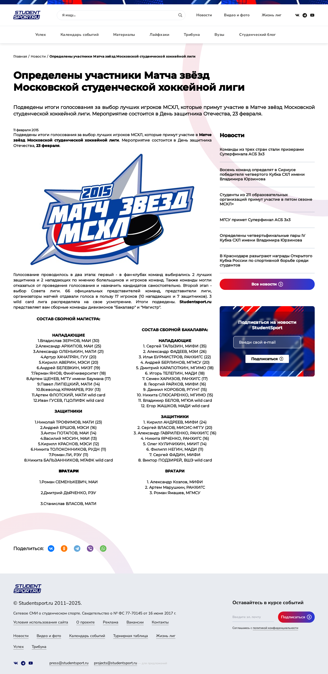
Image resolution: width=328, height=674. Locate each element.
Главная (20, 56)
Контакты (160, 622)
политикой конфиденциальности (275, 628)
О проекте (85, 622)
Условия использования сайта (40, 622)
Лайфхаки (159, 34)
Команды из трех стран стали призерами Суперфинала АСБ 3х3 (262, 151)
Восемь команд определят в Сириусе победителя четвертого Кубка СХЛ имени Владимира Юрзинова (262, 174)
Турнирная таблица (130, 635)
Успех (40, 34)
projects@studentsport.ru (115, 663)
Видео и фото (237, 15)
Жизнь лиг (271, 15)
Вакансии (135, 622)
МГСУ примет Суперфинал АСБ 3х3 (255, 219)
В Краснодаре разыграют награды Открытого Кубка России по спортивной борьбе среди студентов (266, 260)
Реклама (110, 622)
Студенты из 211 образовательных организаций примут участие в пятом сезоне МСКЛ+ (266, 199)
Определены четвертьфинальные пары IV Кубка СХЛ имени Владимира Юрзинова (262, 238)
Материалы (124, 34)
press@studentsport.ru (69, 663)
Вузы (220, 34)
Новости (204, 15)
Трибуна (192, 34)
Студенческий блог (257, 34)
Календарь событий (79, 34)
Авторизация (302, 34)
